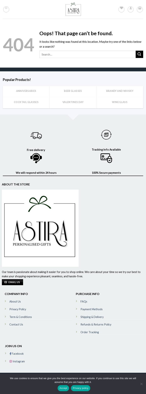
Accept (63, 388)
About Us (15, 301)
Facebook (17, 353)
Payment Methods (92, 309)
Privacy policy (80, 388)
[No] (141, 385)
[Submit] (139, 54)
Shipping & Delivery (92, 317)
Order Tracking (90, 332)
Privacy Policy (17, 309)
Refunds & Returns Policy (96, 324)
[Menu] (6, 9)
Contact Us (16, 324)
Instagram (17, 361)
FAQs (84, 301)
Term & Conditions (20, 317)
